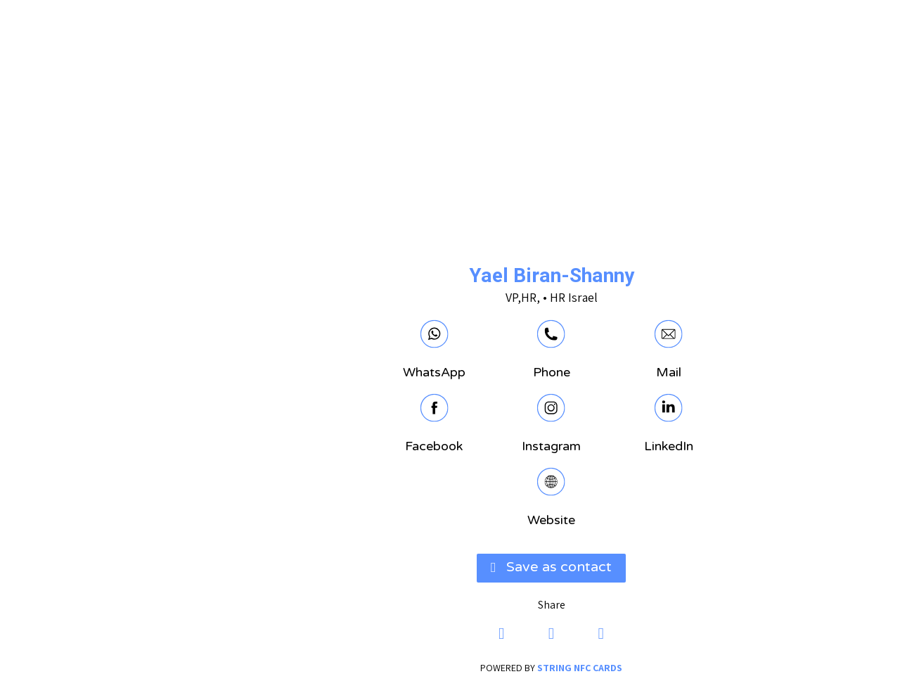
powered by (450, 667)
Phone (450, 372)
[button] (450, 567)
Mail (567, 372)
